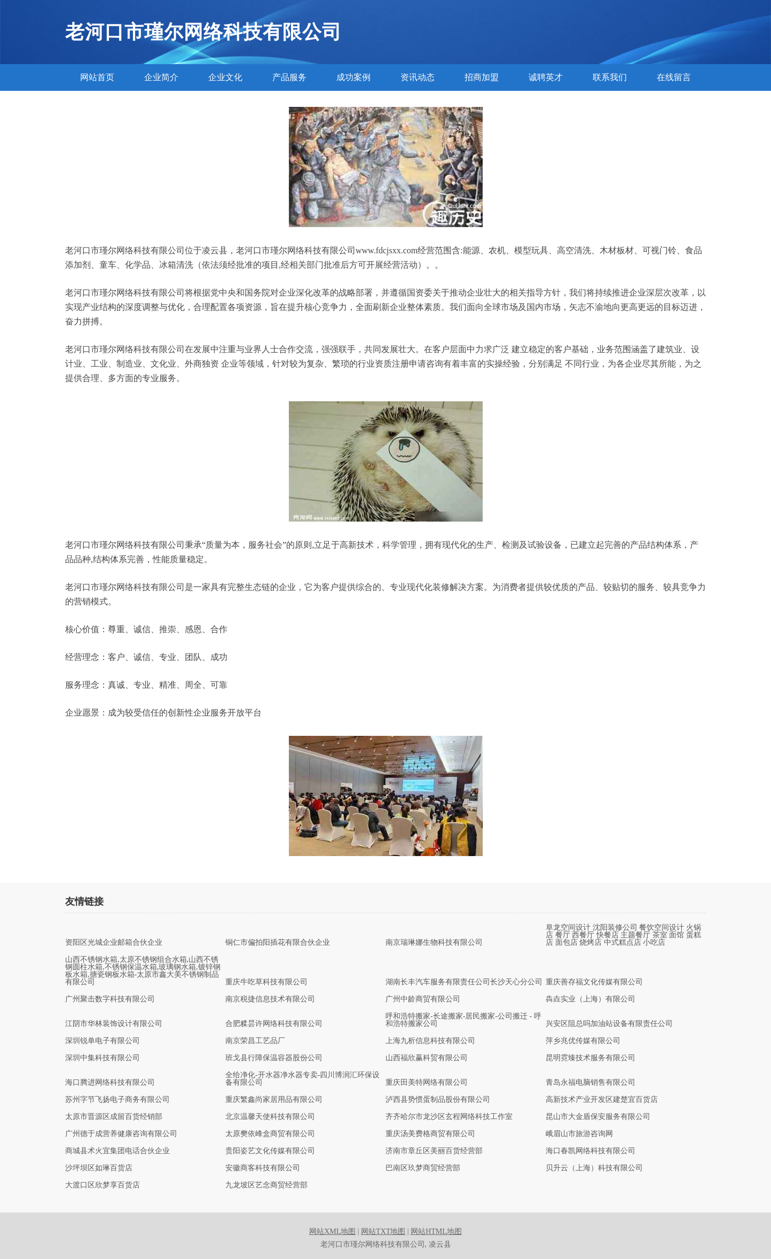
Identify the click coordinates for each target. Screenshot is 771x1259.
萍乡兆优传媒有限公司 (583, 1041)
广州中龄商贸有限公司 (422, 999)
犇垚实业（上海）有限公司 (590, 999)
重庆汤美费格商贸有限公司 (430, 1134)
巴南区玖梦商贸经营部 (422, 1168)
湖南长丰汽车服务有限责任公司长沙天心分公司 (463, 982)
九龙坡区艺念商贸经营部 (266, 1185)
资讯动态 (417, 77)
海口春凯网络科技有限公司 (590, 1151)
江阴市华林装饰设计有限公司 (113, 1024)
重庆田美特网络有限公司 (426, 1082)
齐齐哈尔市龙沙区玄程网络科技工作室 (449, 1117)
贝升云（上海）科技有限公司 (594, 1168)
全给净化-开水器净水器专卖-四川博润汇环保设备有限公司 (302, 1078)
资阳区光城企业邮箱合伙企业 (113, 942)
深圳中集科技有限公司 (102, 1058)
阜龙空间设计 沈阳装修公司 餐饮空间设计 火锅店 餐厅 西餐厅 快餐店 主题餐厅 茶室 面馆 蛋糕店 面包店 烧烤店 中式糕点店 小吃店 (623, 935)
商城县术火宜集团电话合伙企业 (117, 1151)
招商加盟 (482, 77)
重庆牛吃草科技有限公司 (266, 982)
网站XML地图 (332, 1231)
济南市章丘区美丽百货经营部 (434, 1151)
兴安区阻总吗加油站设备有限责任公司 (609, 1024)
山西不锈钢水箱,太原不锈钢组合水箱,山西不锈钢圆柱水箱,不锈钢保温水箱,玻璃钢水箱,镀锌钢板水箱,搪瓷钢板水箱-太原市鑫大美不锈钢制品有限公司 (143, 971)
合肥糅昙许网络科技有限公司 (273, 1024)
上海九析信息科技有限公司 (430, 1041)
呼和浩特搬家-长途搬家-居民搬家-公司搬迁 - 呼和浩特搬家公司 (463, 1020)
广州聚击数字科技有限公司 (110, 999)
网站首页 (97, 77)
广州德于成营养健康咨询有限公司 (121, 1134)
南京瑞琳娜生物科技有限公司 (434, 942)
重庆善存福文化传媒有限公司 (594, 982)
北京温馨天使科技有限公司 (270, 1117)
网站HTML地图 (436, 1231)
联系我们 (610, 77)
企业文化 (225, 77)
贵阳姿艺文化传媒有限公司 (270, 1151)
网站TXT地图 (383, 1231)
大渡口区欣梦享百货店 (102, 1185)
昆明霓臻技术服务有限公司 (590, 1058)
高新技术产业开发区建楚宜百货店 (602, 1099)
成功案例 (353, 77)
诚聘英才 (546, 77)
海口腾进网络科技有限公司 (110, 1082)
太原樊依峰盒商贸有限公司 (270, 1134)
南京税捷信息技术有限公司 (270, 999)
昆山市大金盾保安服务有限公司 (598, 1117)
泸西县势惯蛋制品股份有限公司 (437, 1099)
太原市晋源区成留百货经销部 (113, 1117)
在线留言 (674, 77)
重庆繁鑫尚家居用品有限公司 (273, 1099)
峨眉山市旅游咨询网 (579, 1134)
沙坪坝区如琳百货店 (98, 1168)
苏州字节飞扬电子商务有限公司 (117, 1099)
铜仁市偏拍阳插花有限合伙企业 (277, 942)
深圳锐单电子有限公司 (102, 1041)
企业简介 (161, 77)
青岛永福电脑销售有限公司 (590, 1082)
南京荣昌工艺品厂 (255, 1041)
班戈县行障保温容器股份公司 (273, 1058)
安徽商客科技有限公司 (262, 1168)
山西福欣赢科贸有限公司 (426, 1058)
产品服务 (289, 77)
